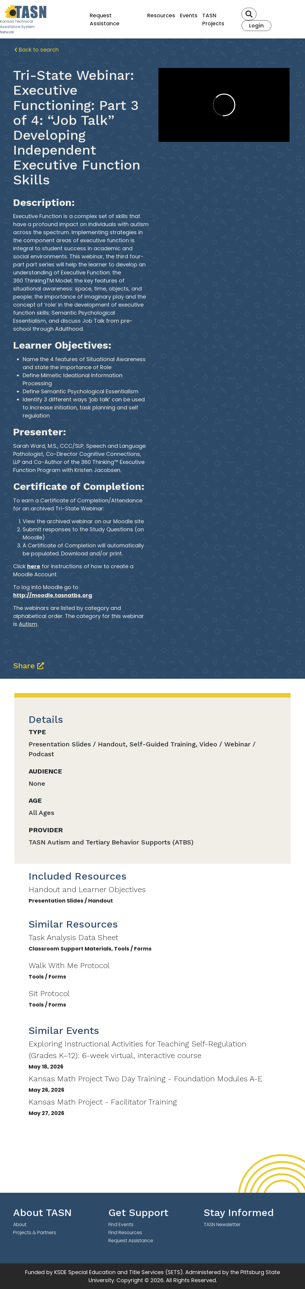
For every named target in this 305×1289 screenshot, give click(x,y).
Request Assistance (104, 19)
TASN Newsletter (222, 1224)
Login (256, 25)
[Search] (249, 14)
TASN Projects (213, 19)
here (33, 566)
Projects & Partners (34, 1232)
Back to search (36, 49)
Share (28, 665)
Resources (161, 15)
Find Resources (125, 1232)
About (20, 1224)
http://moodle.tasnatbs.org (52, 595)
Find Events (120, 1224)
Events (188, 15)
